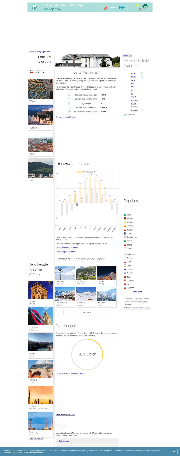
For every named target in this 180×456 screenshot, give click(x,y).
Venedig (33, 432)
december (134, 110)
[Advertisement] (90, 31)
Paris (32, 301)
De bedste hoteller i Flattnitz (67, 248)
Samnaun (60, 281)
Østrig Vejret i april (43, 52)
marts (133, 80)
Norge (129, 284)
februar (133, 77)
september (134, 100)
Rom (32, 353)
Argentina (130, 273)
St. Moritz (81, 281)
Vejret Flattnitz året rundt (65, 414)
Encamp (81, 302)
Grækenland (131, 254)
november (134, 107)
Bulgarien (130, 288)
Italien (31, 356)
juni (132, 90)
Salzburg (34, 127)
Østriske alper (64, 441)
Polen (129, 262)
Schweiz (130, 229)
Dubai (32, 406)
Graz (32, 153)
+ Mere (87, 312)
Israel (129, 265)
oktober (133, 104)
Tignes (101, 281)
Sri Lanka (130, 280)
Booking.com (127, 55)
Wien (32, 101)
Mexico (129, 241)
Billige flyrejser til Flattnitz (66, 252)
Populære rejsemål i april (65, 117)
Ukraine (130, 222)
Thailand (130, 258)
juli (132, 93)
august (133, 97)
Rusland (130, 269)
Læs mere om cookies (33, 453)
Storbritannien (34, 330)
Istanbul (33, 379)
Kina (128, 276)
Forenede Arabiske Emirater (39, 409)
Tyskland (130, 218)
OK (173, 451)
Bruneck (101, 302)
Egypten (130, 248)
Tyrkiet (31, 382)
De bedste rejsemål (36, 439)
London (33, 327)
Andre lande (137, 292)
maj (132, 87)
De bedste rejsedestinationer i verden (70, 374)
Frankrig (32, 304)
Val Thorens (61, 302)
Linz (31, 180)
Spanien (130, 226)
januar (133, 73)
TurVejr (31, 52)
